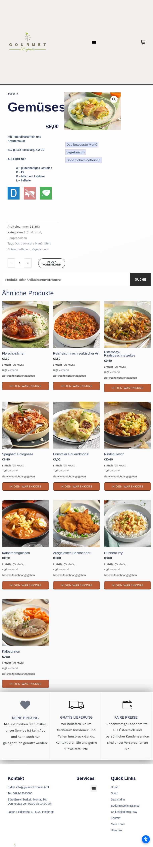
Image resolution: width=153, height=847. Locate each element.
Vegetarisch (40, 249)
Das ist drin (118, 799)
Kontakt (115, 818)
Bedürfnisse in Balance (125, 805)
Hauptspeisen (17, 238)
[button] (94, 42)
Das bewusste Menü (29, 243)
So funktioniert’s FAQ (124, 811)
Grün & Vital (32, 232)
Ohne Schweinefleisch (84, 160)
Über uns (116, 830)
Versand (13, 369)
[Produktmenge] (19, 263)
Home (114, 787)
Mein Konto (118, 824)
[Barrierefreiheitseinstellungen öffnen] (146, 839)
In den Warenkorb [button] (25, 386)
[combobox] (65, 279)
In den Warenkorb (51, 263)
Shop (114, 793)
